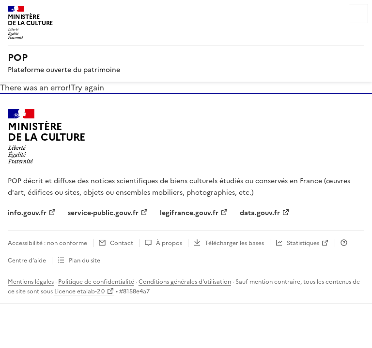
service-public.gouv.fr (103, 213)
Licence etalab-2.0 (79, 291)
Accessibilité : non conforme (47, 243)
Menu (358, 13)
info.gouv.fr (27, 213)
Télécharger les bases (234, 243)
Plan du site (84, 260)
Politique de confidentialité (96, 281)
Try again (87, 87)
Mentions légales (31, 281)
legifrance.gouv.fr (189, 213)
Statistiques (303, 243)
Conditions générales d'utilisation (185, 281)
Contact (121, 243)
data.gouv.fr (260, 213)
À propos (169, 243)
